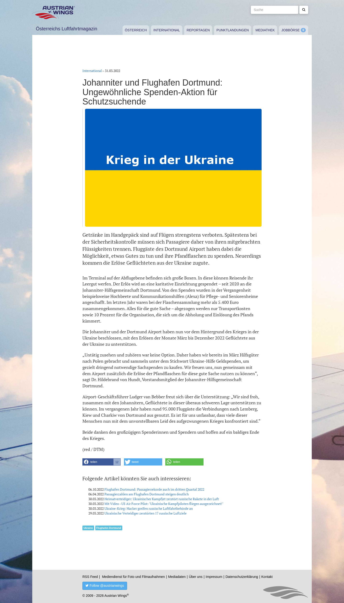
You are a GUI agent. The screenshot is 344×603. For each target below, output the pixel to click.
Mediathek (265, 30)
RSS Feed (90, 577)
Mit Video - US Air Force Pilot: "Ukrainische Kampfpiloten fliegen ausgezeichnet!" (163, 503)
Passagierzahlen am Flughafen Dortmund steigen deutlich (146, 494)
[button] (101, 462)
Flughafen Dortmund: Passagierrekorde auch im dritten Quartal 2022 (154, 489)
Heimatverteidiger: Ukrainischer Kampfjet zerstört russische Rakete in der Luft (161, 499)
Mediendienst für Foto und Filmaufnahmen (133, 577)
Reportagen (198, 30)
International (166, 30)
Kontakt (267, 577)
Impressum (214, 577)
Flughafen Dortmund (109, 527)
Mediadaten (177, 577)
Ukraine (88, 527)
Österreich (136, 30)
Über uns (196, 577)
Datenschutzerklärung (242, 577)
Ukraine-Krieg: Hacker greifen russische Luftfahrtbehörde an (148, 508)
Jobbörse (290, 30)
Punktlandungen (232, 30)
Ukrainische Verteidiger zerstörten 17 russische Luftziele (145, 513)
